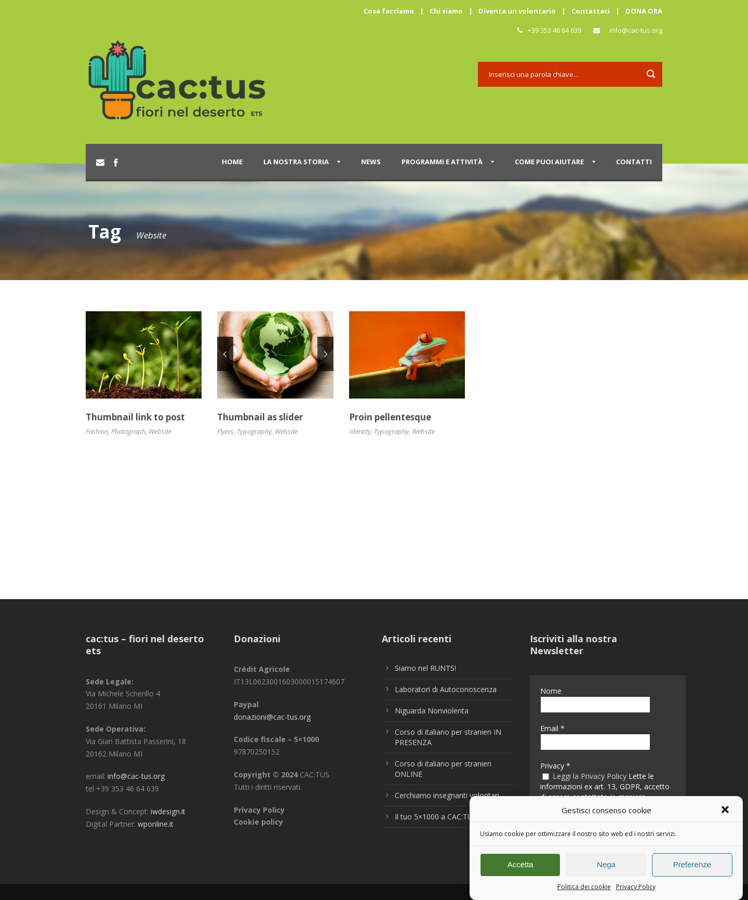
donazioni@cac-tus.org (272, 717)
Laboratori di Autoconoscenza (446, 689)
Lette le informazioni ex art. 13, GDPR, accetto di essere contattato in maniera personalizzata (605, 792)
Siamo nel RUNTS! (425, 668)
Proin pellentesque (390, 417)
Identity (360, 431)
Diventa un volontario (517, 11)
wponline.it (155, 824)
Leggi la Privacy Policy (589, 776)
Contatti (634, 161)
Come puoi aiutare (549, 161)
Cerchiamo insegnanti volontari (447, 795)
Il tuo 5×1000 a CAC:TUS (436, 817)
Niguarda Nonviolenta (432, 711)
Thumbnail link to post (135, 417)
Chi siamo (446, 11)
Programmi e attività (442, 161)
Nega (606, 870)
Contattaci (590, 11)
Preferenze (692, 870)
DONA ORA (643, 11)
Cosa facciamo (389, 11)
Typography (254, 431)
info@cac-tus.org (635, 30)
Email (552, 728)
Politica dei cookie (584, 892)
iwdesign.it (168, 811)
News (371, 161)
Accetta (520, 870)
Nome (551, 691)
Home (232, 161)
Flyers (225, 431)
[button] (726, 816)
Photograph (128, 431)
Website (160, 431)
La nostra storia (296, 161)
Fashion (97, 431)
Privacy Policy (636, 892)
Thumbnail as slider (260, 417)
